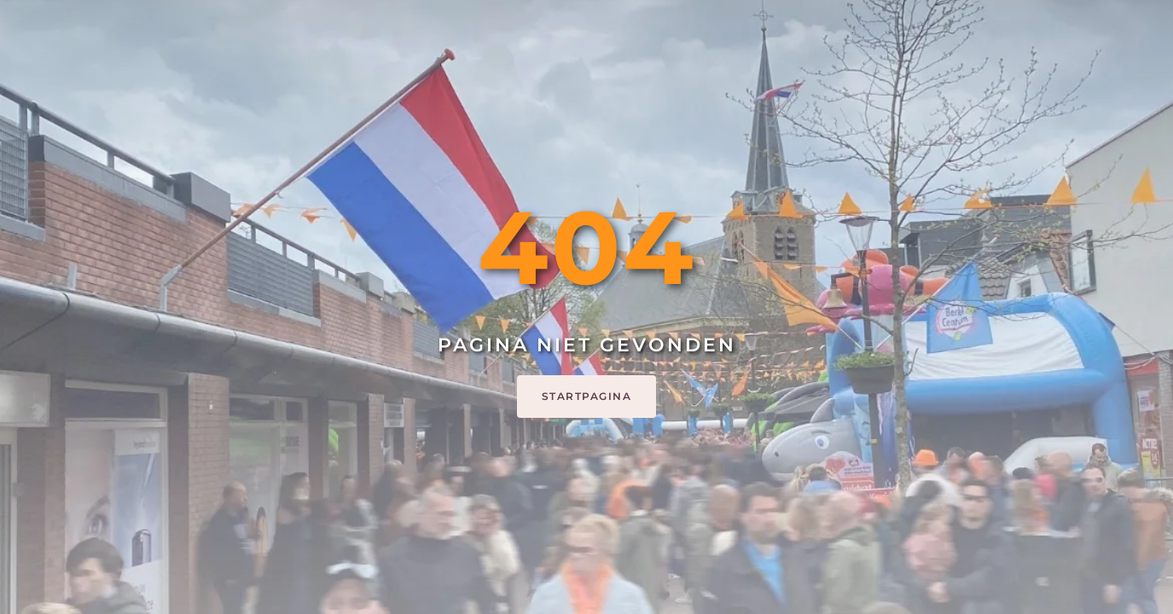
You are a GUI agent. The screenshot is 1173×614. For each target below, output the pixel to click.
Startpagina (587, 396)
